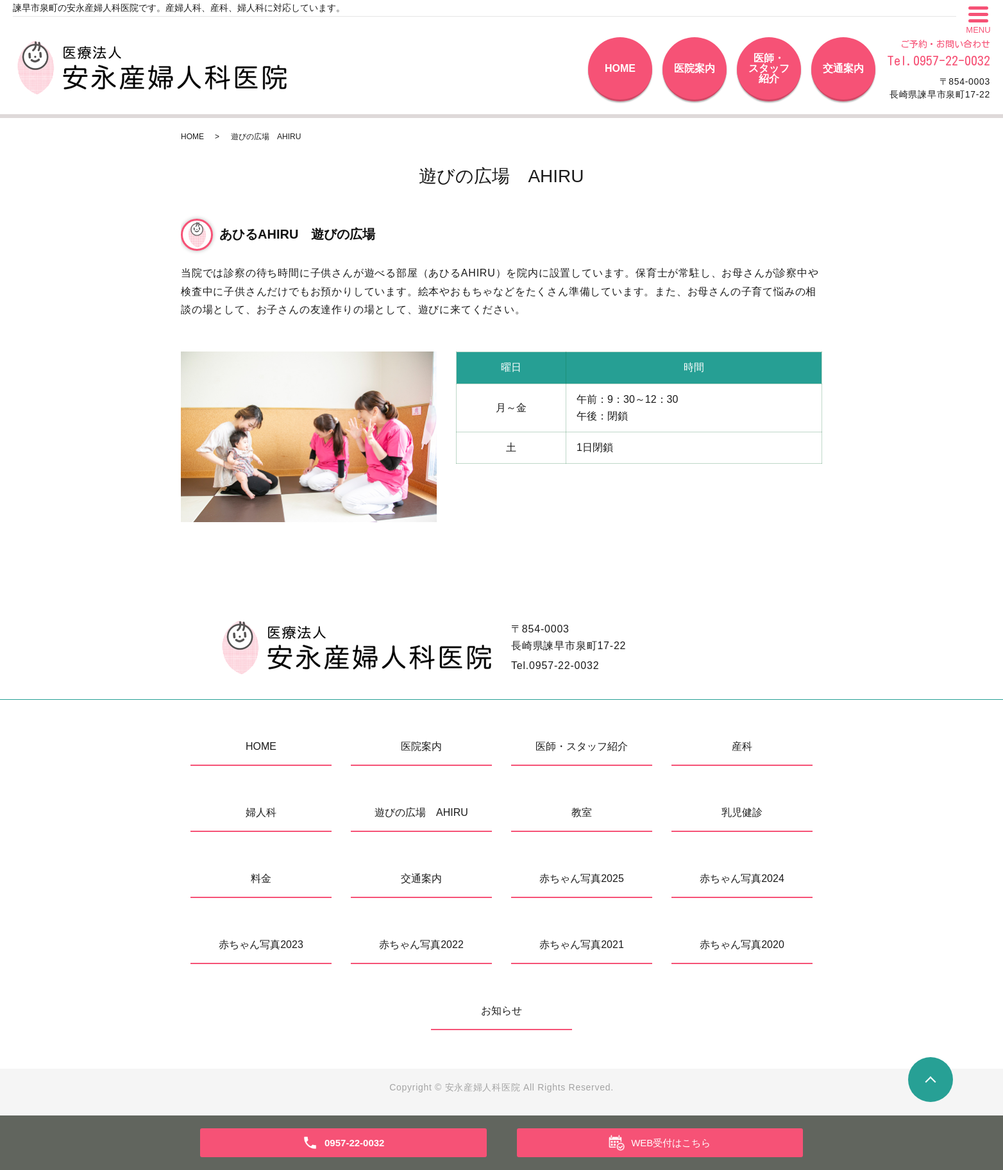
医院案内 (694, 68)
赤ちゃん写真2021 (581, 944)
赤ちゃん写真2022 (421, 944)
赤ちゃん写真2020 (742, 944)
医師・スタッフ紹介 (768, 68)
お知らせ (501, 1010)
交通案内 (843, 68)
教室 (581, 812)
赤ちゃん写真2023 (261, 944)
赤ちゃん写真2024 (742, 878)
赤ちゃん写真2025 (581, 878)
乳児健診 (742, 812)
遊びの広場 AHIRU (421, 812)
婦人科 (261, 812)
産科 (742, 746)
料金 (261, 878)
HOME (620, 68)
